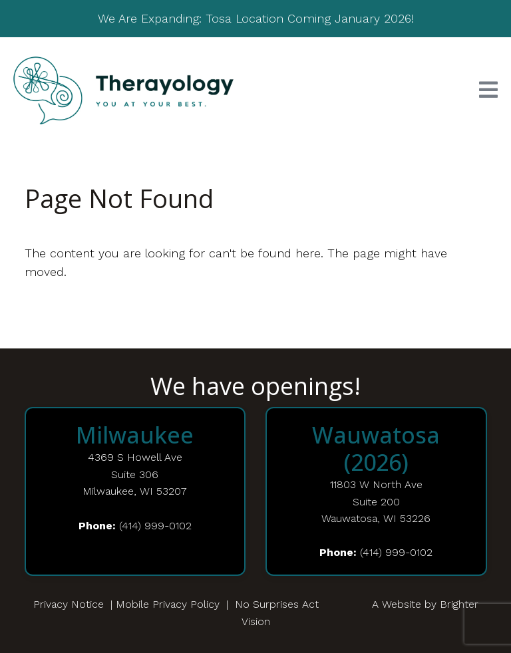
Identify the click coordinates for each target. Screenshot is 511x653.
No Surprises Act (277, 604)
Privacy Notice (68, 604)
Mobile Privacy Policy (168, 604)
